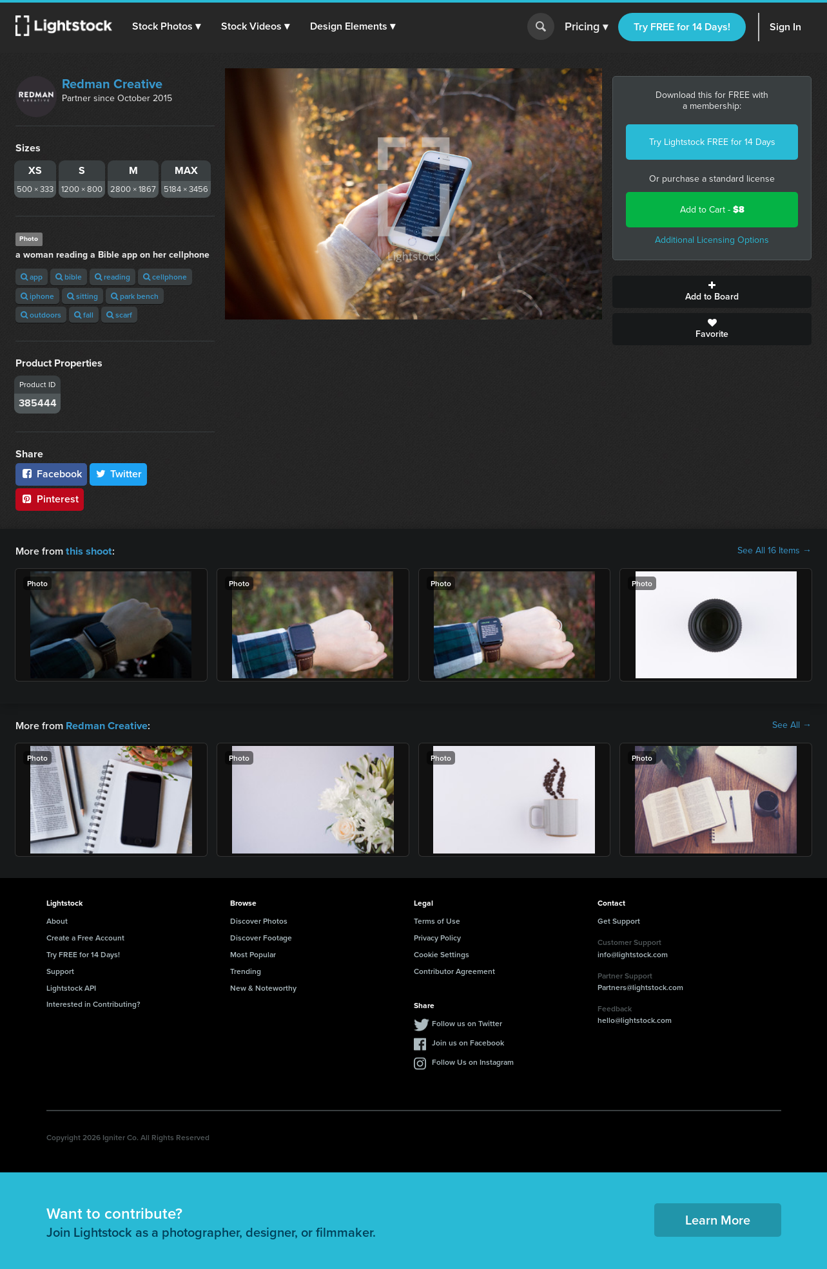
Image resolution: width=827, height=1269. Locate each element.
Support (60, 969)
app (32, 276)
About (57, 919)
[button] (167, 26)
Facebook (51, 473)
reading (112, 276)
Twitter (118, 473)
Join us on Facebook (468, 1041)
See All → (792, 724)
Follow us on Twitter (467, 1021)
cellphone (165, 276)
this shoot (88, 550)
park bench (135, 296)
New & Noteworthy (263, 986)
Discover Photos (258, 919)
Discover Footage (261, 936)
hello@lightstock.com (635, 1018)
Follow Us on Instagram (473, 1060)
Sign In (785, 26)
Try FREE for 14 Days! (682, 26)
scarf (119, 314)
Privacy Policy (437, 936)
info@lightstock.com (633, 953)
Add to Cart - (712, 209)
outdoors (41, 314)
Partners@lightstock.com (640, 985)
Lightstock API (71, 986)
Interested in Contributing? (93, 1002)
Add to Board (712, 292)
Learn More (717, 1218)
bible (68, 276)
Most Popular (253, 953)
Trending (245, 969)
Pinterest (50, 498)
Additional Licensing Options (712, 240)
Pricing (586, 27)
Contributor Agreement (454, 969)
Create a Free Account (85, 936)
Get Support (619, 919)
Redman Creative (112, 83)
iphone (37, 296)
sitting (82, 296)
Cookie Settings (441, 953)
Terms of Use (437, 919)
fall (83, 314)
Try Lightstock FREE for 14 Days (712, 142)
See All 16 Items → (774, 550)
